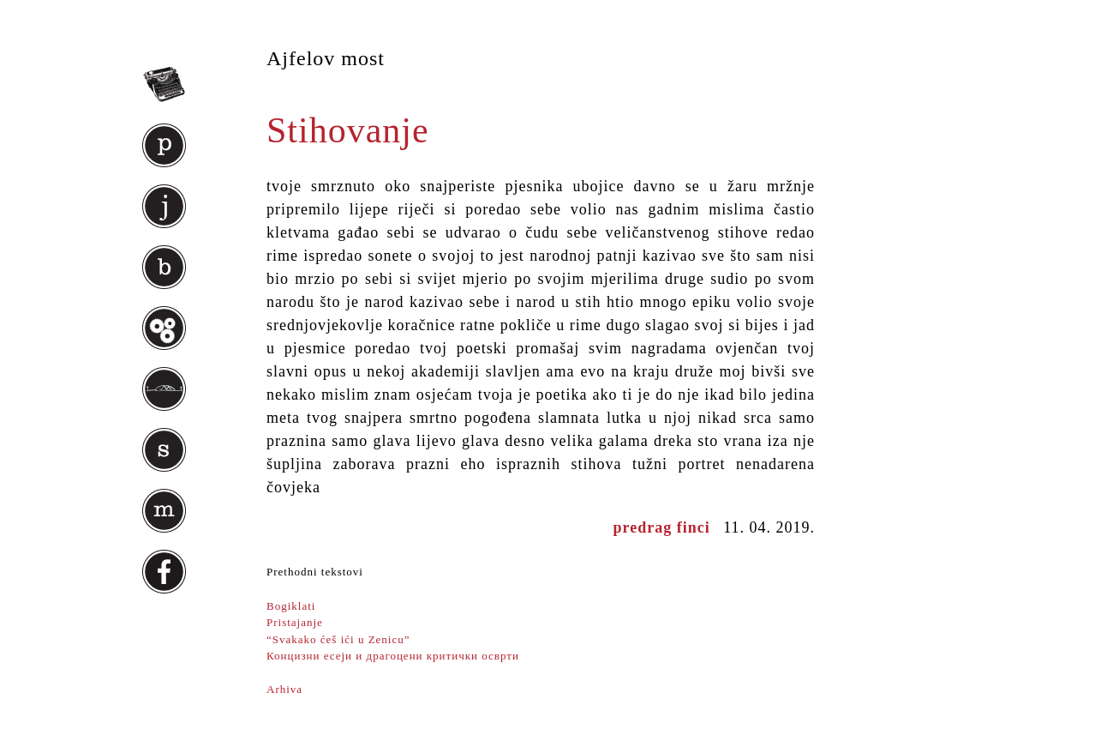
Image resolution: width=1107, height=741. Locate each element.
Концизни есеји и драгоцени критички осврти (392, 655)
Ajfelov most (325, 58)
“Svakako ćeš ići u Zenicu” (338, 639)
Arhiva (284, 689)
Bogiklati (290, 605)
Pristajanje (294, 622)
